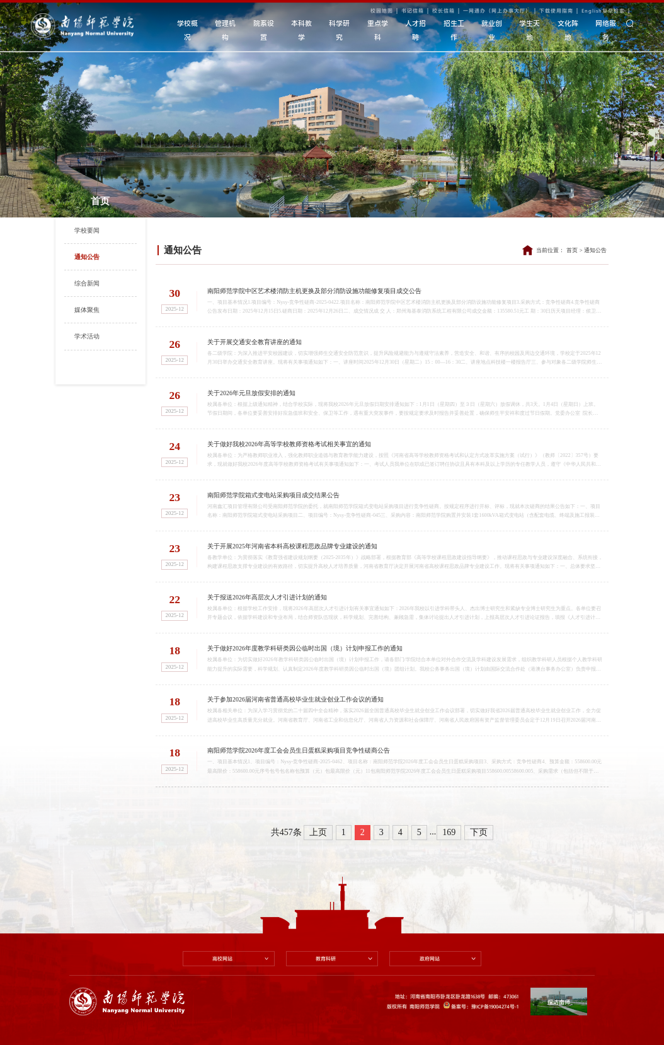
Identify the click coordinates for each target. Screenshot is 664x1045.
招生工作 (454, 30)
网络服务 (605, 30)
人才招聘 (415, 30)
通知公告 (87, 256)
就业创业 (491, 30)
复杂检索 (613, 10)
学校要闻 (87, 230)
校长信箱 (443, 10)
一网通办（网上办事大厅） (497, 10)
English (591, 10)
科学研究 (339, 30)
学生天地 (529, 30)
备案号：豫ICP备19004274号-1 (481, 1002)
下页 (479, 828)
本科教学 (301, 30)
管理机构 (225, 30)
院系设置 (263, 30)
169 (448, 828)
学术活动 (87, 336)
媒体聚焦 (87, 309)
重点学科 (377, 30)
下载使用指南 (556, 10)
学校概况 (187, 30)
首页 (572, 250)
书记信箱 (412, 10)
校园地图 (381, 10)
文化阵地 (568, 30)
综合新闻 (87, 283)
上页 (318, 828)
